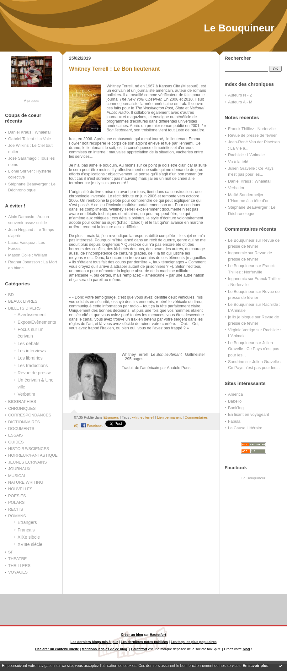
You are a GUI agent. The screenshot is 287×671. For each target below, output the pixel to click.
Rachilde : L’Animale (246, 154)
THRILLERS (19, 565)
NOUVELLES (20, 489)
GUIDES (16, 442)
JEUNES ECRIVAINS (27, 462)
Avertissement (32, 314)
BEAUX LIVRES (22, 301)
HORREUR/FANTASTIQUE (33, 455)
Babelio (235, 401)
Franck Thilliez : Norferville (252, 128)
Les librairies (30, 357)
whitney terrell (143, 417)
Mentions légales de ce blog (104, 649)
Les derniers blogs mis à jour (94, 642)
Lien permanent (169, 417)
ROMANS (17, 516)
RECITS (15, 509)
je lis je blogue (241, 317)
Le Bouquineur (239, 28)
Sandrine (236, 361)
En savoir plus (255, 665)
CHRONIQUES (22, 408)
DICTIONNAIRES (24, 422)
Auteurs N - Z (240, 95)
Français (26, 529)
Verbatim (26, 394)
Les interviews (32, 350)
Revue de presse (34, 372)
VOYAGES (18, 572)
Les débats (29, 343)
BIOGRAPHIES (22, 401)
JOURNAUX (19, 468)
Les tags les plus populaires (193, 642)
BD (11, 294)
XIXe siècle (29, 537)
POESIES (17, 495)
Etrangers (27, 522)
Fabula (234, 421)
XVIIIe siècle (30, 544)
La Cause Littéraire (245, 428)
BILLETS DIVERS (24, 308)
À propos (31, 100)
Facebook (92, 425)
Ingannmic (237, 252)
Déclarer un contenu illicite (57, 649)
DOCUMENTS (21, 428)
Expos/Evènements (37, 322)
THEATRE (17, 558)
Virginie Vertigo (241, 329)
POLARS (16, 502)
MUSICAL (17, 475)
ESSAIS (15, 435)
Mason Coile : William (27, 255)
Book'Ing (236, 407)
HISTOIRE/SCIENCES (28, 448)
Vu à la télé (238, 161)
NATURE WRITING (25, 482)
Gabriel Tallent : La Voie (29, 138)
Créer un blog (132, 634)
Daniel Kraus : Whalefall (29, 132)
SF (10, 552)
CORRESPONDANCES (29, 415)
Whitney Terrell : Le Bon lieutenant (114, 69)
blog (246, 649)
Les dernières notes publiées (144, 642)
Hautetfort (158, 634)
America (235, 394)
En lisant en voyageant (248, 414)
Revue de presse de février (252, 135)
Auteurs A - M (240, 102)
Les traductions (33, 365)
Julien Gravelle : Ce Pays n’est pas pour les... (253, 348)
